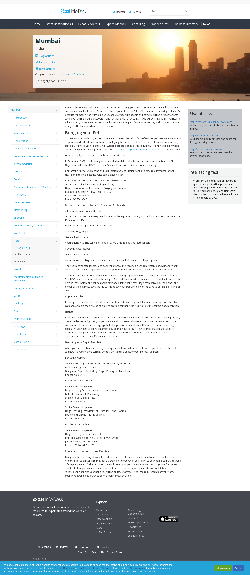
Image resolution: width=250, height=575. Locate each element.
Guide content (104, 523)
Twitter (64, 547)
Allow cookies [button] (223, 568)
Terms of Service (114, 552)
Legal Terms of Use (88, 568)
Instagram (82, 547)
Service (106, 568)
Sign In (135, 12)
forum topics (45, 62)
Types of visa (22, 125)
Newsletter (134, 526)
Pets (17, 240)
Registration (21, 140)
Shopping (19, 217)
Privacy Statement (64, 568)
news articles (45, 69)
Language (19, 326)
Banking (18, 303)
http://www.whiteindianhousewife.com (211, 121)
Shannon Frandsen (73, 74)
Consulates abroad (25, 148)
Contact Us (134, 518)
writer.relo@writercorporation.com (137, 149)
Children (18, 171)
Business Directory (185, 24)
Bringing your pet (23, 247)
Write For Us (135, 531)
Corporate (102, 514)
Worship (19, 269)
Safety (17, 295)
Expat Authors (104, 519)
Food (17, 179)
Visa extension (22, 133)
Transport (20, 194)
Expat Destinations (58, 24)
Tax (16, 311)
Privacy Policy (84, 552)
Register (118, 12)
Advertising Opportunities (136, 511)
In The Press (103, 532)
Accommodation (23, 164)
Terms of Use (98, 552)
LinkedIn (103, 547)
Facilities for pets (23, 254)
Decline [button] (238, 568)
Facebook (46, 547)
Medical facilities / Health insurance (28, 278)
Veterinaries (20, 261)
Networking (20, 210)
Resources (20, 349)
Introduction (21, 117)
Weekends (20, 233)
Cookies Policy (136, 535)
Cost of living (21, 341)
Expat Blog (137, 24)
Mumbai (15, 109)
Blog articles (44, 56)
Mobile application (138, 522)
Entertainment (22, 202)
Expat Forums (159, 24)
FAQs (99, 527)
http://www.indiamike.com (204, 135)
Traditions (20, 334)
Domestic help (22, 318)
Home (37, 24)
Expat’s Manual (115, 24)
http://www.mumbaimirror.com (207, 149)
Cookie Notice (137, 568)
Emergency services (26, 288)
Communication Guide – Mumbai (32, 187)
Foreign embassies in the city (31, 156)
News (206, 24)
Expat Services (87, 24)
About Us (101, 510)
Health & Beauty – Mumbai (29, 225)
